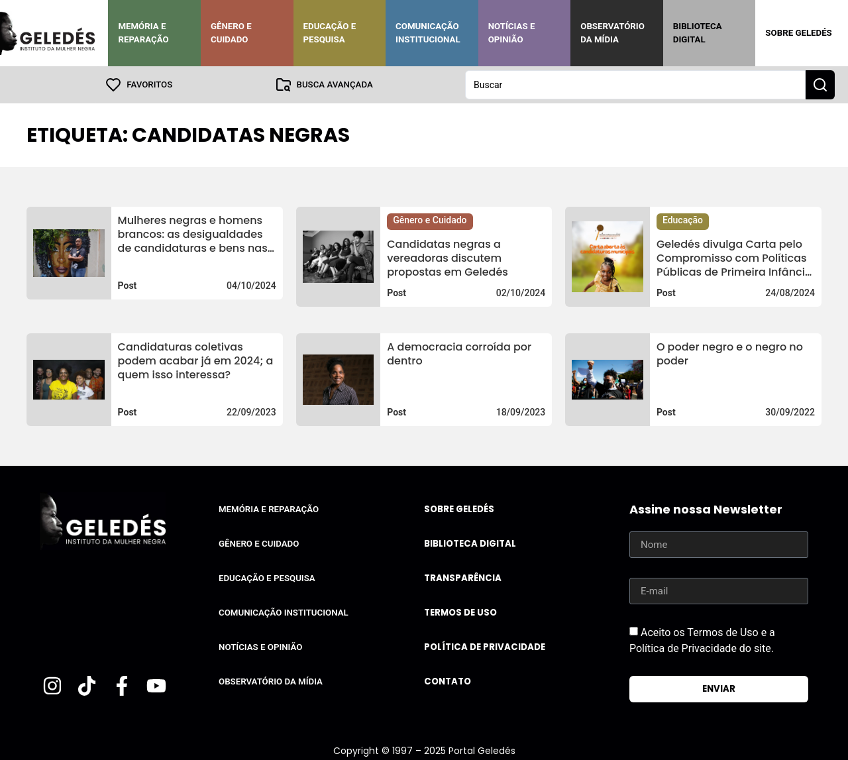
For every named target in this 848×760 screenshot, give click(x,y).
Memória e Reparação (143, 32)
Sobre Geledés (798, 33)
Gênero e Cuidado (231, 32)
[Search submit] (820, 84)
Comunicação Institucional (428, 32)
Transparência (463, 578)
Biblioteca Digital (697, 32)
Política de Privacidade (484, 647)
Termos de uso (460, 612)
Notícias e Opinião (511, 32)
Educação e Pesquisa (329, 32)
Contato (447, 681)
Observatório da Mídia (612, 32)
